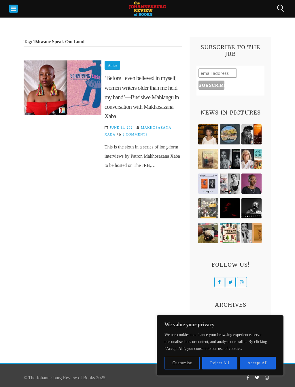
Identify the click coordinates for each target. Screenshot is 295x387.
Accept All (257, 363)
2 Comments (135, 134)
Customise (182, 363)
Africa (112, 65)
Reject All (219, 363)
